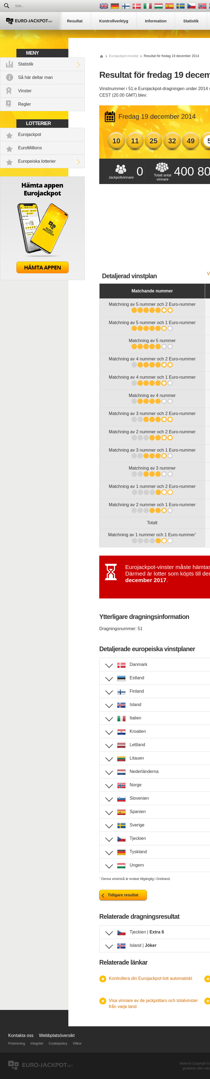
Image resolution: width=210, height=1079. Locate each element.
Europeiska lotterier (37, 161)
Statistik (25, 64)
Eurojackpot (29, 134)
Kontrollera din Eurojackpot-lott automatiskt (150, 978)
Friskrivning (16, 1043)
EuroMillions (30, 148)
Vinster (25, 90)
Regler (24, 104)
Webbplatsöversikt (57, 1035)
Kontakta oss (21, 1035)
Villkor (77, 1043)
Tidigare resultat (123, 895)
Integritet (36, 1043)
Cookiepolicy (58, 1043)
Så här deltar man (35, 77)
